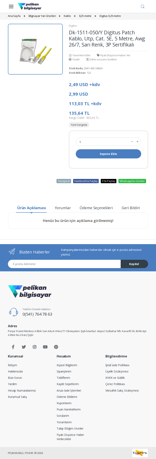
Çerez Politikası (115, 384)
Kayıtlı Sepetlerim (68, 384)
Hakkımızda (15, 371)
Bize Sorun (15, 378)
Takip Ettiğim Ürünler (70, 428)
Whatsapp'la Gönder (132, 181)
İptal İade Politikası (117, 365)
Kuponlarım (64, 403)
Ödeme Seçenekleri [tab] (96, 207)
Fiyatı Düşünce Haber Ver (113, 55)
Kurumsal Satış (17, 397)
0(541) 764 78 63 (37, 314)
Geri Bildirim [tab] (132, 207)
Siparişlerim (64, 371)
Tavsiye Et (64, 181)
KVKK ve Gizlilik (115, 378)
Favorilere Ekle (79, 55)
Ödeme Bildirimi (67, 397)
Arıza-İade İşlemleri (69, 390)
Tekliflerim (63, 378)
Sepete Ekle (108, 154)
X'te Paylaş (108, 181)
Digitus (73, 25)
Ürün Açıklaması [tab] (31, 207)
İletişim (12, 365)
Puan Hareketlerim (69, 409)
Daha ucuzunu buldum (101, 59)
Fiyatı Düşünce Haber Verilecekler (70, 437)
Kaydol (134, 264)
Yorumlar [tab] (63, 207)
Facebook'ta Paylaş (86, 181)
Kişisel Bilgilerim (67, 365)
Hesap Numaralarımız (22, 390)
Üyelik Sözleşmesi (116, 371)
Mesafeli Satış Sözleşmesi (122, 390)
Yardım (12, 384)
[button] (142, 6)
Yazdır (74, 59)
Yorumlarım (64, 422)
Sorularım (63, 416)
